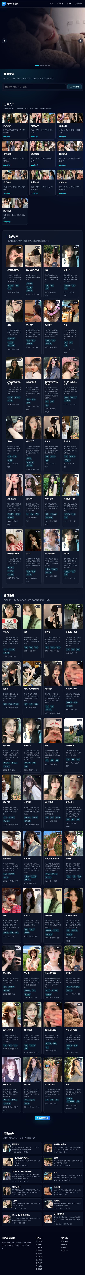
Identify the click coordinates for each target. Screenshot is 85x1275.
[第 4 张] (46, 65)
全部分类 (64, 1241)
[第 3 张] (43, 65)
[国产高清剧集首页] (10, 4)
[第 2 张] (41, 65)
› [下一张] (80, 41)
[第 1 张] (37, 65)
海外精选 (39, 1269)
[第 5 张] (49, 65)
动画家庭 (39, 1266)
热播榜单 (64, 1244)
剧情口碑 (39, 1263)
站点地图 (64, 1251)
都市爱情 (39, 1251)
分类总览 (60, 4)
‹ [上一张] (4, 41)
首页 (51, 4)
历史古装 (39, 1247)
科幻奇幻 (39, 1257)
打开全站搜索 (74, 87)
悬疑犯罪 (39, 1244)
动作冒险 (39, 1254)
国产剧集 (39, 1241)
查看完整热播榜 (42, 1118)
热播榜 (69, 4)
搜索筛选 (78, 4)
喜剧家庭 (39, 1260)
